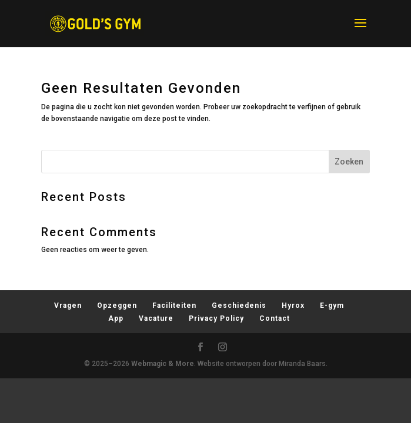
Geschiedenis (239, 305)
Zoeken (349, 161)
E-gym (332, 305)
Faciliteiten (174, 305)
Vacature (156, 318)
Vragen (68, 305)
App (115, 318)
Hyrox (293, 305)
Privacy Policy (216, 318)
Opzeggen (117, 305)
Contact (274, 318)
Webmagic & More (162, 364)
